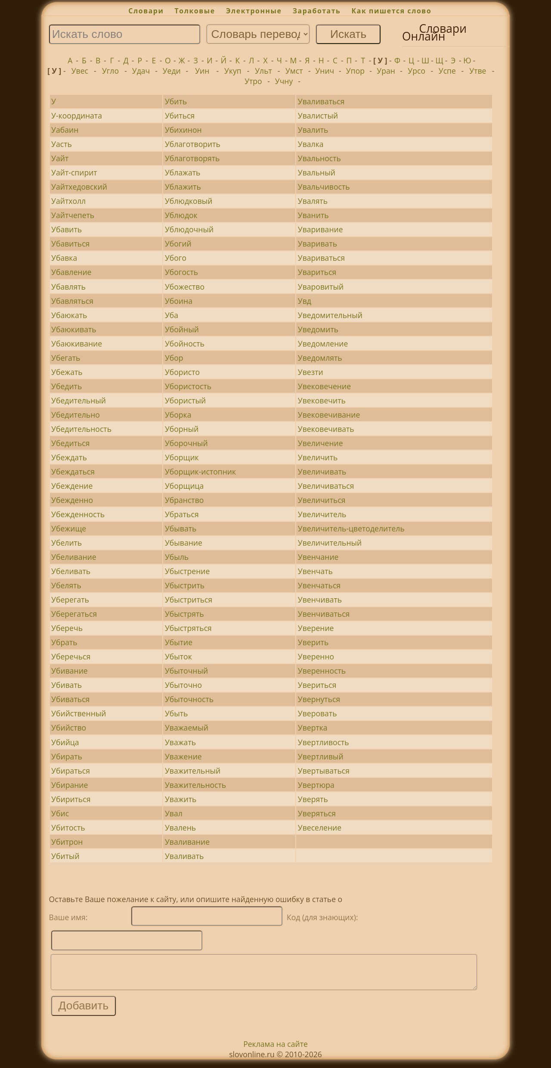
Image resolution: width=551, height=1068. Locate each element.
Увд (304, 301)
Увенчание (318, 557)
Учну (284, 81)
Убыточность (189, 699)
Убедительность (81, 429)
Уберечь (67, 628)
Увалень (180, 827)
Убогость (181, 272)
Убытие (178, 642)
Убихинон (183, 130)
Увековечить (322, 400)
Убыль (177, 557)
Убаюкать (69, 315)
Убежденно (72, 500)
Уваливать (184, 856)
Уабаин (64, 130)
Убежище (68, 528)
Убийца (65, 742)
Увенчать (315, 571)
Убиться (180, 115)
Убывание (183, 542)
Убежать (67, 372)
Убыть (176, 713)
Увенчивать (320, 599)
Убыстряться (188, 628)
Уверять (313, 799)
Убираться (70, 770)
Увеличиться (322, 500)
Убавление (71, 272)
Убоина (178, 301)
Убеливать (70, 571)
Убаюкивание (76, 343)
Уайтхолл (68, 201)
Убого (175, 258)
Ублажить (183, 186)
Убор (174, 358)
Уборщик (182, 457)
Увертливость (323, 742)
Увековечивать (326, 429)
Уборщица (184, 486)
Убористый (185, 400)
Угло (110, 71)
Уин (202, 71)
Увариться (317, 272)
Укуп (232, 71)
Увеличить (318, 457)
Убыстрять (184, 614)
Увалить (313, 130)
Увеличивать (322, 471)
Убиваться (70, 699)
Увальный (316, 172)
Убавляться (72, 301)
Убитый (65, 856)
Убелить (66, 542)
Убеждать (69, 457)
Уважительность (195, 785)
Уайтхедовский (79, 186)
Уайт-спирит (74, 172)
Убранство (184, 500)
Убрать (64, 642)
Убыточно (183, 685)
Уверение (316, 628)
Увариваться (321, 258)
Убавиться (70, 243)
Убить (176, 101)
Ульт (263, 71)
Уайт (59, 158)
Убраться (182, 514)
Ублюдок (181, 215)
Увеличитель (322, 514)
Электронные (254, 11)
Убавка (64, 258)
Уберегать (70, 599)
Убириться (70, 799)
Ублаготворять (192, 158)
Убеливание (73, 557)
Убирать (66, 756)
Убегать (65, 358)
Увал (174, 813)
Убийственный (78, 713)
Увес (79, 71)
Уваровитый (321, 286)
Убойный (182, 329)
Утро (253, 81)
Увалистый (318, 115)
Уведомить (318, 329)
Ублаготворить (192, 144)
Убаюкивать (73, 329)
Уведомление (323, 343)
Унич (324, 71)
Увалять (313, 201)
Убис (60, 813)
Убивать (66, 685)
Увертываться (324, 770)
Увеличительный (330, 542)
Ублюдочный (189, 229)
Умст (294, 71)
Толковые (195, 11)
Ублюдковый (189, 201)
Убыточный (186, 670)
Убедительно (75, 414)
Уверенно (316, 656)
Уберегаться (74, 614)
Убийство (68, 727)
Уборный (182, 429)
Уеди (172, 71)
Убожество (184, 286)
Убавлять (68, 286)
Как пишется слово (392, 11)
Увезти (310, 372)
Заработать (317, 11)
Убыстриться (188, 599)
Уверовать (317, 713)
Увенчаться (319, 585)
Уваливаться (321, 101)
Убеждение (72, 486)
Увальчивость (324, 186)
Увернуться (319, 699)
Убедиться (70, 443)
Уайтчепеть (72, 215)
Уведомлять (320, 358)
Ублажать (183, 172)
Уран (386, 71)
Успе (447, 71)
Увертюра (316, 785)
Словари (146, 11)
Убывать (180, 528)
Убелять (66, 585)
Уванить (313, 215)
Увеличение (320, 443)
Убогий (178, 243)
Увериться (317, 685)
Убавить (66, 229)
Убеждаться (73, 471)
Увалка (311, 144)
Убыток (178, 656)
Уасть (61, 144)
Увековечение (324, 386)
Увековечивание (329, 414)
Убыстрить (184, 585)
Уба (171, 315)
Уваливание (187, 842)
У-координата (76, 115)
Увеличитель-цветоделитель (351, 528)
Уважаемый (186, 727)
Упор (355, 71)
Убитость (68, 827)
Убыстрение (187, 571)
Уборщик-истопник (200, 471)
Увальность (319, 158)
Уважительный (192, 770)
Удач (141, 71)
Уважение (183, 756)
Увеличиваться (326, 486)
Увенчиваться (324, 614)
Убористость (188, 386)
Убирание (69, 785)
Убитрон (67, 842)
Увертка (313, 727)
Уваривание (320, 229)
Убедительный (78, 400)
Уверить (313, 642)
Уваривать (317, 243)
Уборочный (186, 443)
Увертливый (321, 756)
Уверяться (317, 813)
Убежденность (78, 514)
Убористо (182, 372)
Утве (477, 71)
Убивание (69, 670)
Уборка (178, 414)
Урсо (416, 71)
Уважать (180, 742)
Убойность (184, 343)
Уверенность (322, 670)
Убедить (66, 386)
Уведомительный (330, 315)
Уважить (181, 799)
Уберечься (70, 656)
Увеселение (319, 827)
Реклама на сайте (275, 1050)
